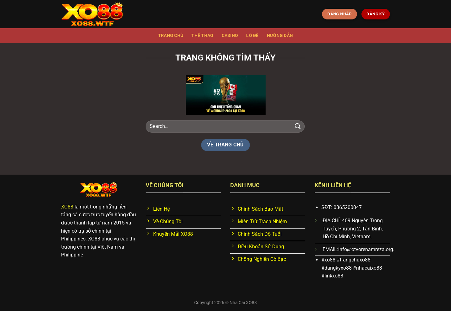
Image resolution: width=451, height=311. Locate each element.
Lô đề (252, 35)
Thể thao (202, 35)
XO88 (67, 207)
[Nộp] (298, 126)
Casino (230, 35)
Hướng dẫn (280, 35)
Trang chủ (171, 35)
